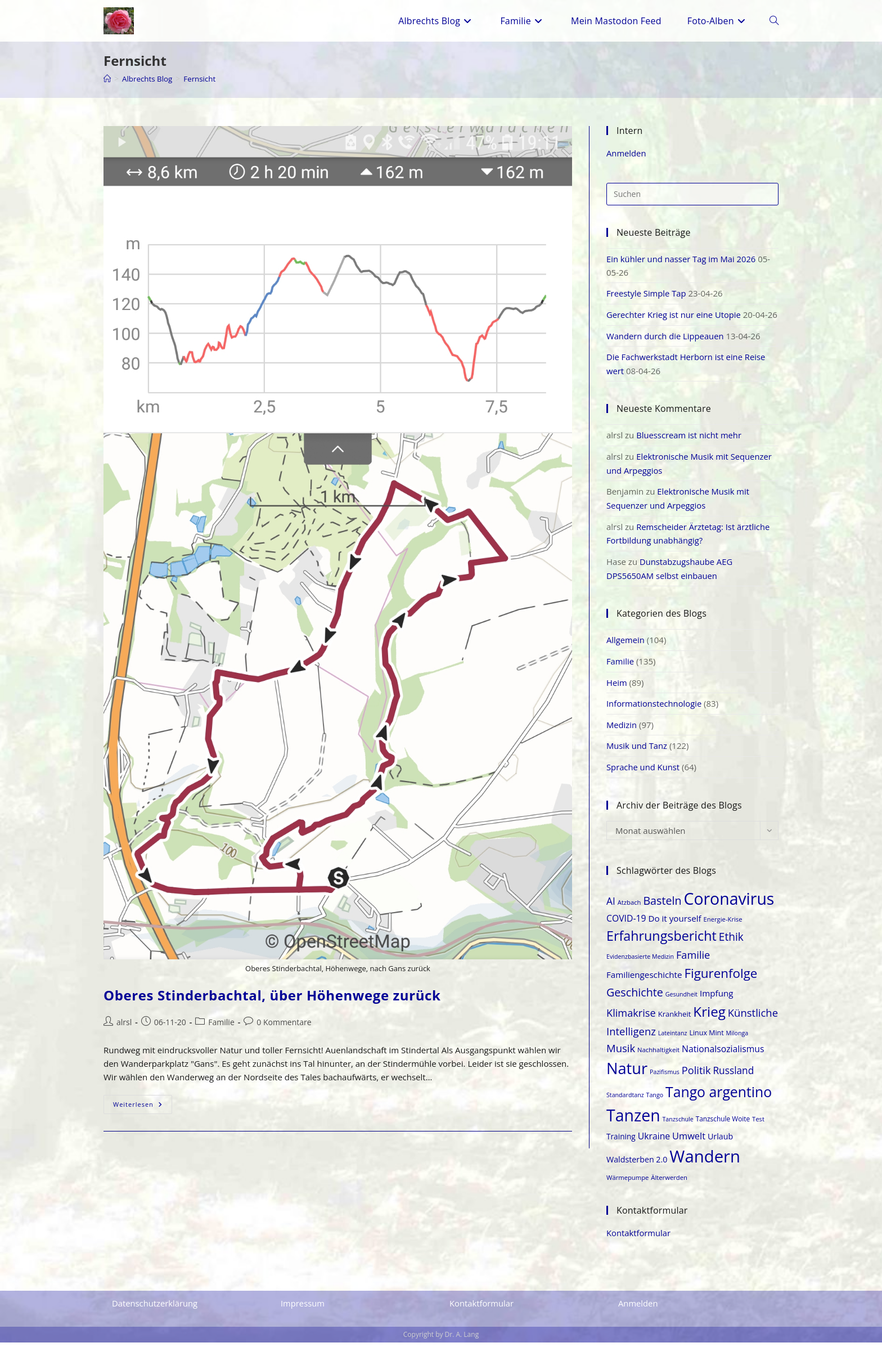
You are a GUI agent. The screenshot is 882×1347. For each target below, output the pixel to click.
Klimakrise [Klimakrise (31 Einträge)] (631, 1018)
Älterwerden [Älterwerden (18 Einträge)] (669, 1182)
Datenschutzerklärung (155, 1307)
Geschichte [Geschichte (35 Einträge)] (634, 997)
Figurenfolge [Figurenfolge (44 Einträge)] (720, 978)
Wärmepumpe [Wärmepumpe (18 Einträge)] (627, 1182)
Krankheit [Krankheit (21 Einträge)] (674, 1019)
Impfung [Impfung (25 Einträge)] (717, 998)
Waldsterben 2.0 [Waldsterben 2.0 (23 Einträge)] (636, 1164)
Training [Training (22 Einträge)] (621, 1141)
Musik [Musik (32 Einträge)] (620, 1053)
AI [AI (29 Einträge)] (610, 906)
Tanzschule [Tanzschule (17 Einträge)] (678, 1125)
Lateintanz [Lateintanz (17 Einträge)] (672, 1038)
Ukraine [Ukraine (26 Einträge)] (654, 1141)
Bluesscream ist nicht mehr (689, 446)
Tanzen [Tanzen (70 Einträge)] (633, 1121)
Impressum (303, 1307)
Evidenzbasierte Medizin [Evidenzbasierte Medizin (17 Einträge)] (640, 962)
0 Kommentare (283, 1022)
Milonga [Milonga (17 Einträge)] (737, 1038)
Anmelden (626, 153)
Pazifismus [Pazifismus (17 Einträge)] (665, 1077)
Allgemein (625, 647)
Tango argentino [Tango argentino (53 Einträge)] (718, 1096)
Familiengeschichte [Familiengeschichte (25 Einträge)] (644, 979)
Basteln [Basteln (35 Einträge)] (662, 905)
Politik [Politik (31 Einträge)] (696, 1075)
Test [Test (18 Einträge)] (758, 1124)
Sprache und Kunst (643, 772)
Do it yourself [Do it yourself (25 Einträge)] (674, 924)
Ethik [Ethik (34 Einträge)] (731, 942)
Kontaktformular (639, 1237)
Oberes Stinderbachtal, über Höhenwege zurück (272, 995)
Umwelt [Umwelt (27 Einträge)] (688, 1140)
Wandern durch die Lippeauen (666, 347)
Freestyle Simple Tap (646, 292)
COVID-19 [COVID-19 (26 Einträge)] (626, 924)
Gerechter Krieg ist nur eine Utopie (674, 313)
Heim (616, 689)
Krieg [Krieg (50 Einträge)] (709, 1017)
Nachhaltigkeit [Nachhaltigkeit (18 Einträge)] (658, 1054)
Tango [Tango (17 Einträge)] (655, 1100)
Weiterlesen (142, 1106)
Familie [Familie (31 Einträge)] (693, 960)
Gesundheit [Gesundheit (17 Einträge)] (681, 999)
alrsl (124, 1022)
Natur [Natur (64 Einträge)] (626, 1073)
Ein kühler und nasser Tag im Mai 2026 (682, 258)
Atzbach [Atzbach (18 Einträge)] (629, 907)
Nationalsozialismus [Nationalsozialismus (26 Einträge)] (723, 1054)
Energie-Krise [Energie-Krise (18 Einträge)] (723, 925)
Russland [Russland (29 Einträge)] (733, 1075)
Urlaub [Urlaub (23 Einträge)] (720, 1141)
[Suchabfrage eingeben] (692, 193)
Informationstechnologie (654, 710)
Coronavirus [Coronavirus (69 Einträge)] (728, 903)
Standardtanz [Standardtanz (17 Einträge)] (625, 1100)
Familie (221, 1022)
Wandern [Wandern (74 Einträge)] (704, 1161)
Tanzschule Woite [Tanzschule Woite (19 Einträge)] (723, 1124)
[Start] (107, 78)
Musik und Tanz (637, 751)
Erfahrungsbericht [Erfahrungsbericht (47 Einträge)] (661, 941)
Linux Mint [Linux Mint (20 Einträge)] (706, 1038)
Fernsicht (203, 78)
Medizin (621, 731)
